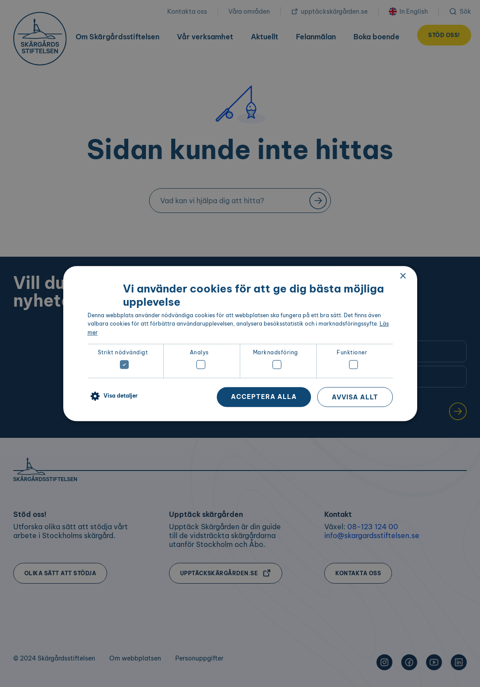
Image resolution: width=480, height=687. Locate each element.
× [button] (402, 276)
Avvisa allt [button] (355, 397)
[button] (113, 396)
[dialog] (240, 343)
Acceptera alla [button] (264, 397)
